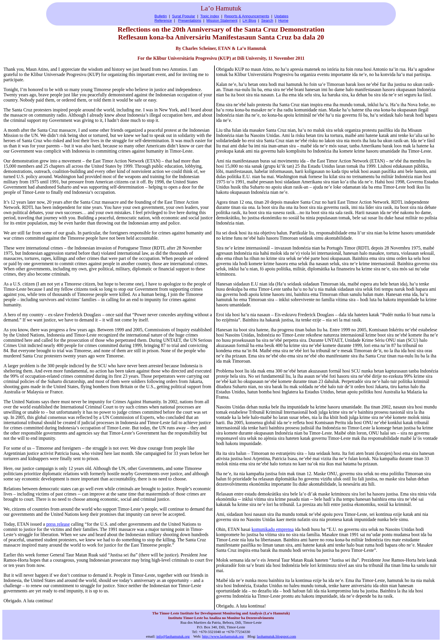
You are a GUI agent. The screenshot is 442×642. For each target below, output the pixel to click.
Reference (163, 20)
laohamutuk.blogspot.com (276, 636)
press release (58, 524)
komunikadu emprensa (273, 529)
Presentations (189, 20)
